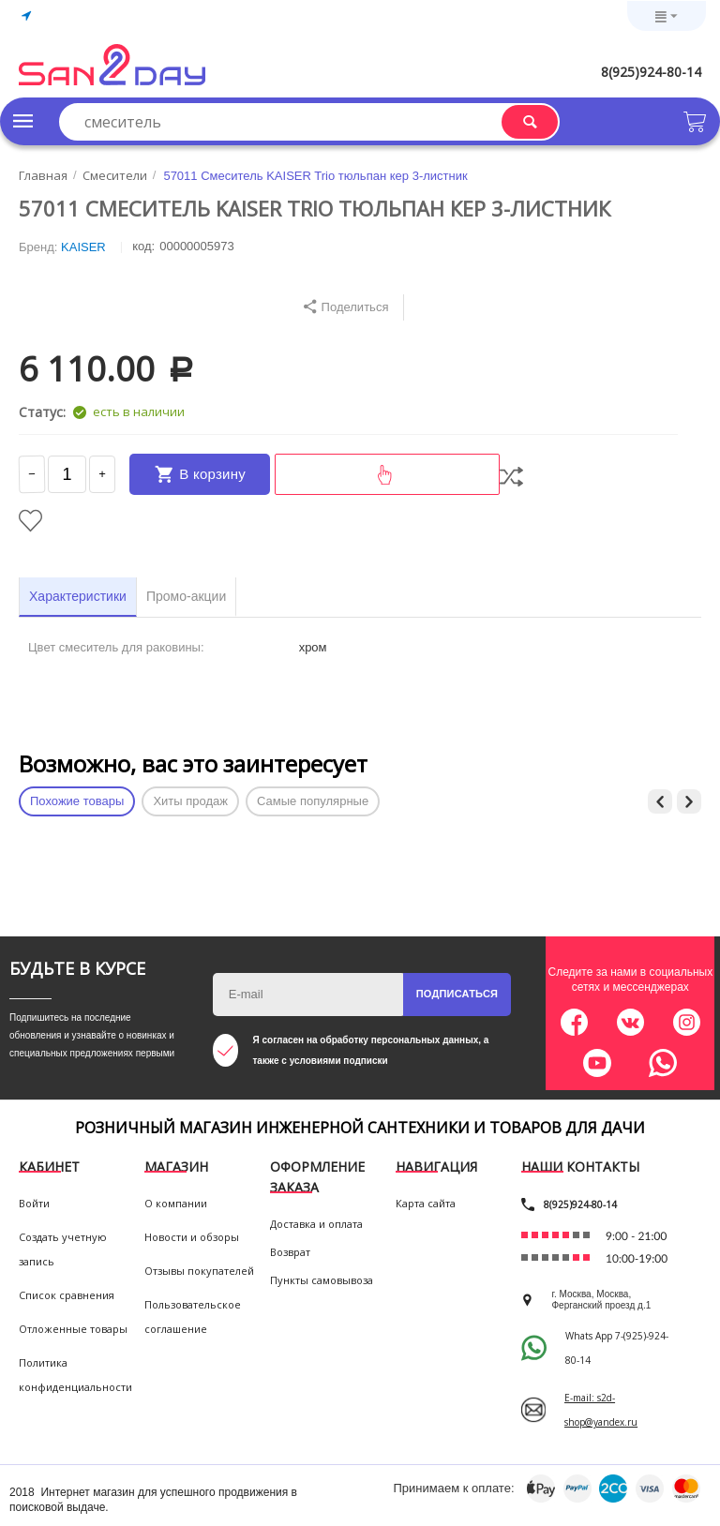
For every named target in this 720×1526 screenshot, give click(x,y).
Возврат (290, 1257)
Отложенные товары (73, 1334)
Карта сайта (426, 1209)
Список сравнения (66, 1301)
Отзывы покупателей (199, 1276)
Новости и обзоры (191, 1242)
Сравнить (511, 479)
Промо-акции (186, 601)
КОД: (143, 246)
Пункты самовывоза (321, 1286)
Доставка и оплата (316, 1229)
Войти (34, 1209)
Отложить (30, 526)
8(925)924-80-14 (651, 72)
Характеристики (78, 601)
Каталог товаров (23, 121)
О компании (175, 1209)
